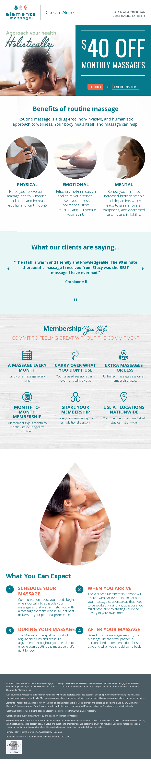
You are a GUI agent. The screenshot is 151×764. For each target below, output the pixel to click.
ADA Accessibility (43, 732)
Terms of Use (27, 732)
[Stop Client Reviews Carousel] (75, 299)
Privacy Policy (12, 732)
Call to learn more (125, 87)
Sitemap (58, 732)
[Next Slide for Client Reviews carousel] (143, 269)
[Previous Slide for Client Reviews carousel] (8, 269)
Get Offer (95, 87)
